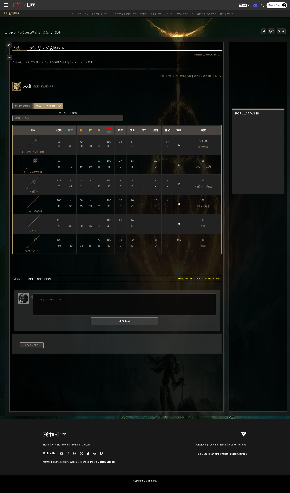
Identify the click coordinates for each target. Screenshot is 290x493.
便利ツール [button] (226, 14)
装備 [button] (143, 14)
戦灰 (173, 76)
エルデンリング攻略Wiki (20, 32)
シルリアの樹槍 (34, 171)
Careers (214, 444)
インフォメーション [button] (96, 14)
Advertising (202, 444)
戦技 (166, 76)
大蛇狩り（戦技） (201, 186)
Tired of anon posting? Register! (197, 278)
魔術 (180, 76)
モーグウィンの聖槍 (34, 151)
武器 (58, 32)
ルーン (216, 76)
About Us (75, 444)
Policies (242, 444)
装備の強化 (205, 76)
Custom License (107, 462)
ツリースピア (34, 250)
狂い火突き (201, 206)
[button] (244, 5)
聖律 (201, 245)
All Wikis (55, 444)
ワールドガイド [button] (184, 14)
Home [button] (76, 14)
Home (46, 444)
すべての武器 (24, 105)
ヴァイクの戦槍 (34, 211)
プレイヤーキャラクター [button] (123, 14)
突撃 (201, 225)
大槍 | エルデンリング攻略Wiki (40, 48)
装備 (46, 32)
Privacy (232, 444)
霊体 (194, 76)
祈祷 (187, 76)
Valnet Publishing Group (234, 454)
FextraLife (202, 454)
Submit (124, 321)
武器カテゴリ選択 (49, 105)
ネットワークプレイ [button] (161, 14)
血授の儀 (201, 146)
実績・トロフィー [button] (206, 14)
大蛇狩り (34, 191)
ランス (34, 230)
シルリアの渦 (201, 166)
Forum (65, 444)
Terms (223, 444)
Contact (86, 444)
